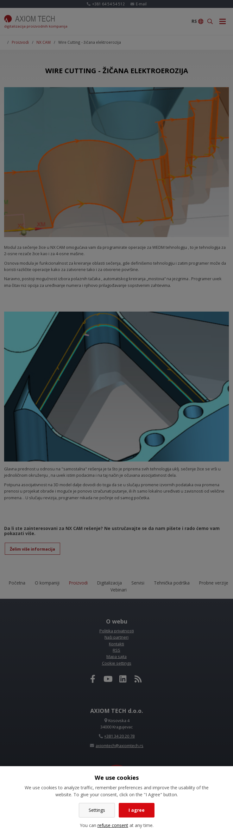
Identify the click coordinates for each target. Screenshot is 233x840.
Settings (97, 810)
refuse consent (113, 825)
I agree (137, 810)
